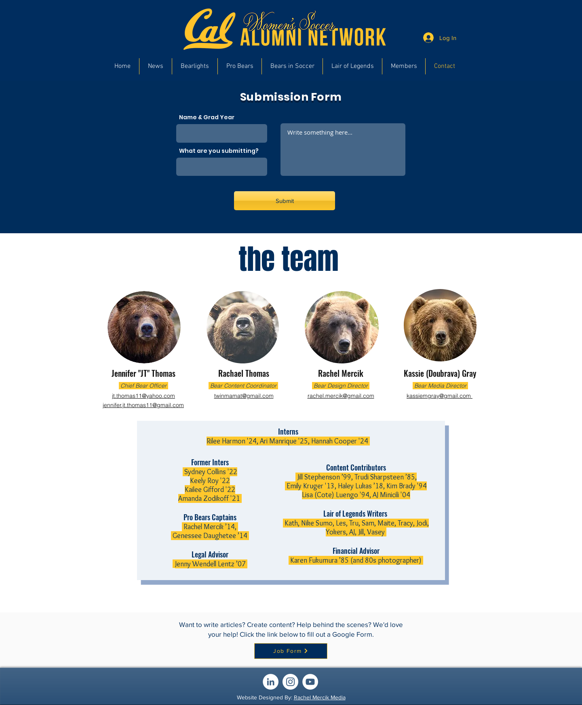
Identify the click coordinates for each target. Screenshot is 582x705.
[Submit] (284, 200)
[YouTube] (310, 682)
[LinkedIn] (270, 682)
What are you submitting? (219, 151)
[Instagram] (290, 682)
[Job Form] (290, 651)
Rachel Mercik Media (320, 697)
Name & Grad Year (206, 117)
